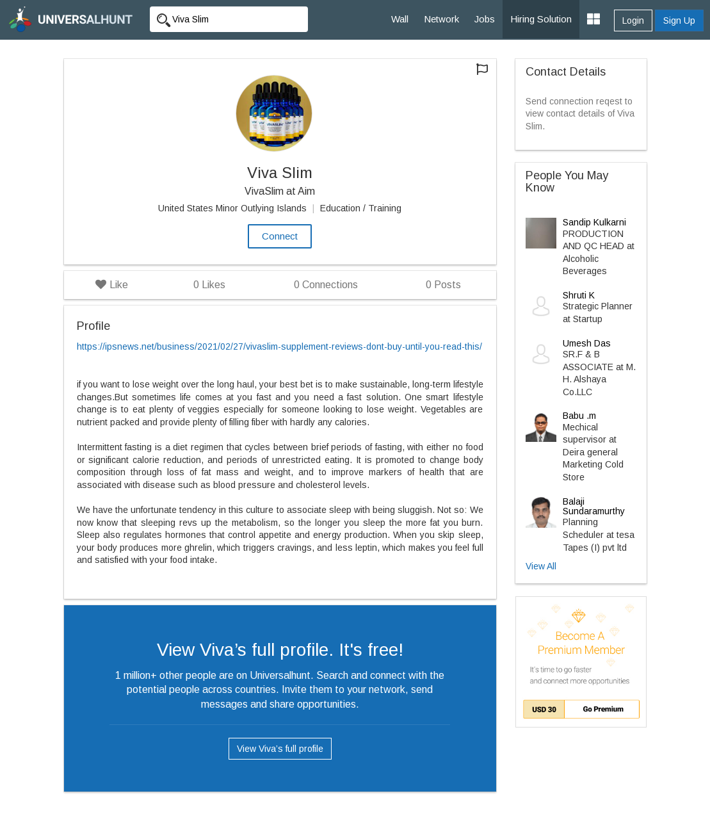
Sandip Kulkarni (594, 222)
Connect (280, 236)
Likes (209, 284)
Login (633, 20)
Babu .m (579, 416)
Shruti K (579, 295)
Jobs (484, 18)
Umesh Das (587, 343)
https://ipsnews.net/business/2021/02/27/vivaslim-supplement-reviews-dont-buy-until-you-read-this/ (279, 346)
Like (111, 284)
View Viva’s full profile (280, 749)
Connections (326, 284)
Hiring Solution (541, 18)
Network (441, 18)
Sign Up (679, 20)
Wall (399, 18)
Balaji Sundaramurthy (594, 506)
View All (541, 566)
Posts (443, 284)
